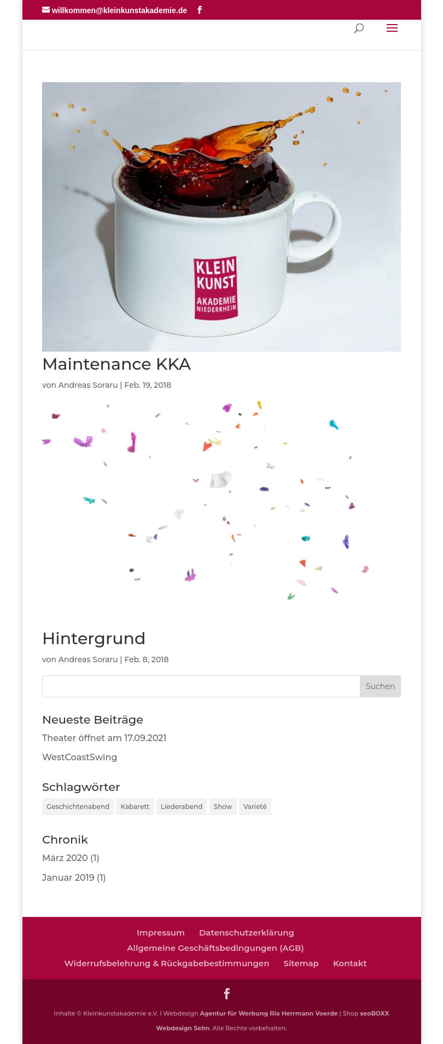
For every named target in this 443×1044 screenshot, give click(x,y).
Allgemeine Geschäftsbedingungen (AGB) (215, 948)
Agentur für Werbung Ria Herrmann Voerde (268, 1013)
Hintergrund (94, 638)
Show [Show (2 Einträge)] (223, 806)
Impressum (161, 932)
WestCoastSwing (79, 757)
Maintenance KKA (116, 364)
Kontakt (350, 963)
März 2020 (65, 858)
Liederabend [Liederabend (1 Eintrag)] (182, 806)
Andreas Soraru (88, 385)
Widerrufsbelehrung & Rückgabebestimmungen (166, 963)
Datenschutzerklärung (246, 932)
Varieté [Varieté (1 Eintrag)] (255, 806)
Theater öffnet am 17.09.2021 (104, 738)
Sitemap (300, 963)
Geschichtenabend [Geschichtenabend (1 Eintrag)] (77, 806)
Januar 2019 (68, 878)
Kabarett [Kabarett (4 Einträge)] (134, 806)
